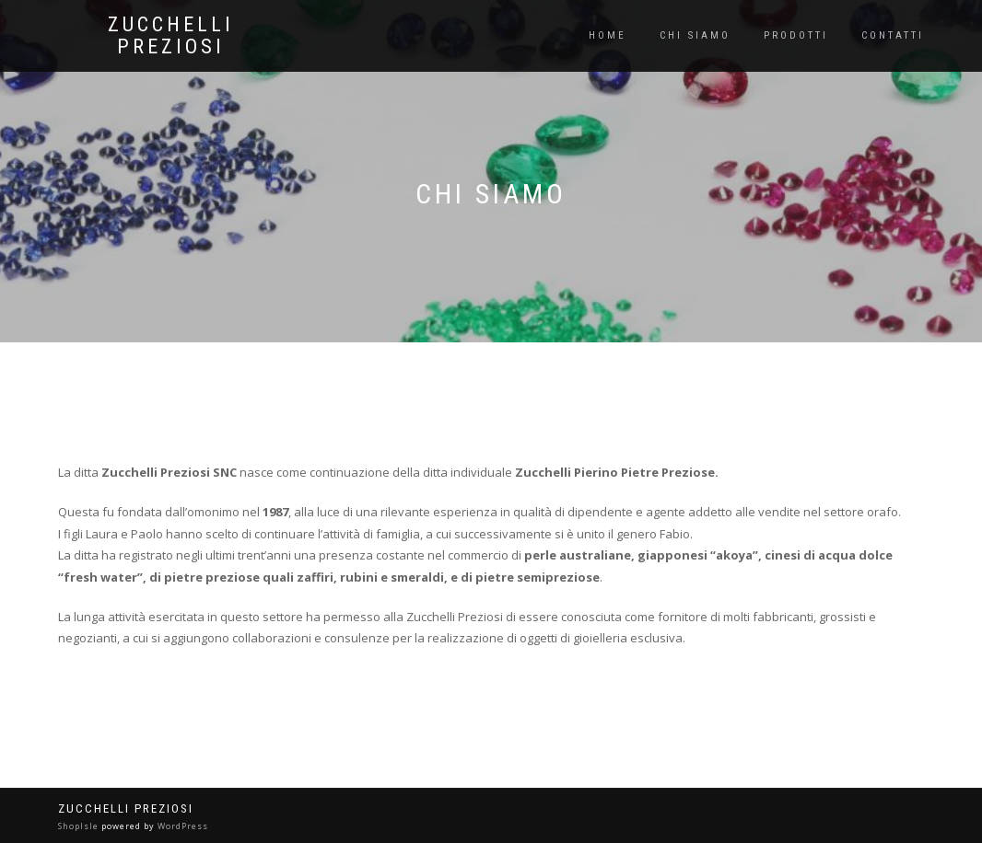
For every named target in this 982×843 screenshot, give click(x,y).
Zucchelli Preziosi (171, 36)
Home (607, 35)
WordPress (181, 826)
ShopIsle (79, 826)
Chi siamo (695, 35)
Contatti (892, 35)
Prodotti (796, 35)
